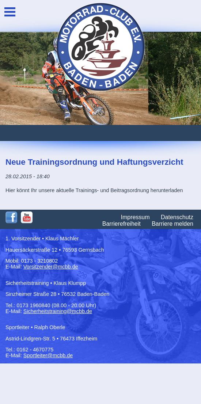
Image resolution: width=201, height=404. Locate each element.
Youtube (27, 217)
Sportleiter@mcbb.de (48, 355)
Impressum (135, 217)
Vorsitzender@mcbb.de (50, 267)
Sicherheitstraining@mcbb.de (57, 311)
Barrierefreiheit (121, 224)
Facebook (11, 217)
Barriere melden (172, 224)
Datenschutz (177, 217)
